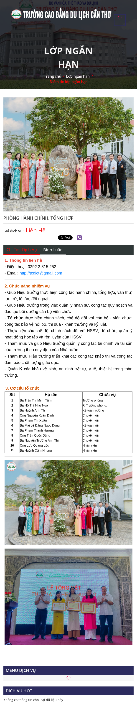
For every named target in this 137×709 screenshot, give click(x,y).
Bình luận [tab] (53, 249)
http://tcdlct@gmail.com (41, 273)
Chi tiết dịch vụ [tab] (22, 249)
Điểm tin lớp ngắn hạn (69, 81)
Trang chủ (52, 76)
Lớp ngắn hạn (78, 76)
